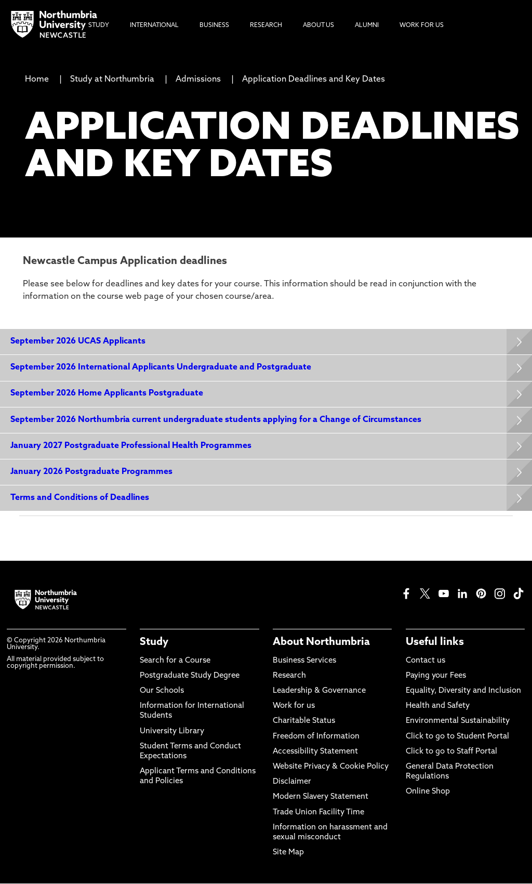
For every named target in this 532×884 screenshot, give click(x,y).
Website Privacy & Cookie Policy (331, 767)
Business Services (304, 661)
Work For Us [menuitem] (422, 25)
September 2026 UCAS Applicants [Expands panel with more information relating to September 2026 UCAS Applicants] (77, 341)
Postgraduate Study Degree (190, 676)
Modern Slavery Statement (320, 797)
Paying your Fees (436, 676)
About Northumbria (321, 643)
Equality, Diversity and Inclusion (463, 691)
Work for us (294, 706)
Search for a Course (175, 661)
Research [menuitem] (266, 25)
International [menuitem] (154, 25)
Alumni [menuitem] (367, 25)
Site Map (288, 852)
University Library (172, 731)
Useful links (435, 643)
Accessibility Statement (315, 752)
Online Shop (428, 792)
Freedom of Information (316, 737)
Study (154, 643)
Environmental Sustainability (458, 721)
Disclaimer (292, 782)
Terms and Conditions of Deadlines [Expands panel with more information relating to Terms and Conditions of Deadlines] (79, 498)
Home (37, 79)
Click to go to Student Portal (457, 737)
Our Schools (162, 691)
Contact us (425, 661)
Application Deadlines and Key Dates (313, 79)
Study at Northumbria (112, 79)
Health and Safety (438, 706)
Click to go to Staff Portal (451, 752)
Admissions (198, 79)
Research (289, 676)
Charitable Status (304, 721)
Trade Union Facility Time (318, 812)
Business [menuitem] (214, 25)
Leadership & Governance (319, 691)
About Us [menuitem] (318, 25)
